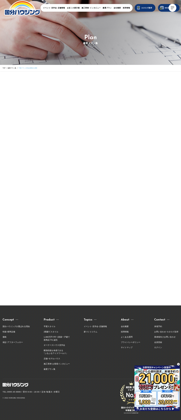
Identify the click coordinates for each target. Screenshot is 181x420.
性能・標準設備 (9, 332)
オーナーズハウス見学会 (54, 345)
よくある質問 (127, 337)
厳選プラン (107, 8)
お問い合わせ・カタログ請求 (166, 332)
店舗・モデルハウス (52, 358)
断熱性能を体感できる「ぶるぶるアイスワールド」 (55, 351)
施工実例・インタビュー (91, 8)
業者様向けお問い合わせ (166, 337)
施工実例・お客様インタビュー (57, 364)
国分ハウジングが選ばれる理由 (16, 326)
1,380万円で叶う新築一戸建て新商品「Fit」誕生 (57, 338)
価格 (4, 337)
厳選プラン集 (12, 68)
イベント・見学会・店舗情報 (54, 8)
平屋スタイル (49, 326)
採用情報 (126, 8)
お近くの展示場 (73, 8)
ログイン (158, 347)
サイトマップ (127, 347)
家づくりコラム (90, 332)
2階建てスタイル (51, 332)
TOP (4, 68)
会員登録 (158, 342)
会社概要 (117, 8)
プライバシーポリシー (130, 342)
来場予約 (158, 326)
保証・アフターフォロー (13, 342)
